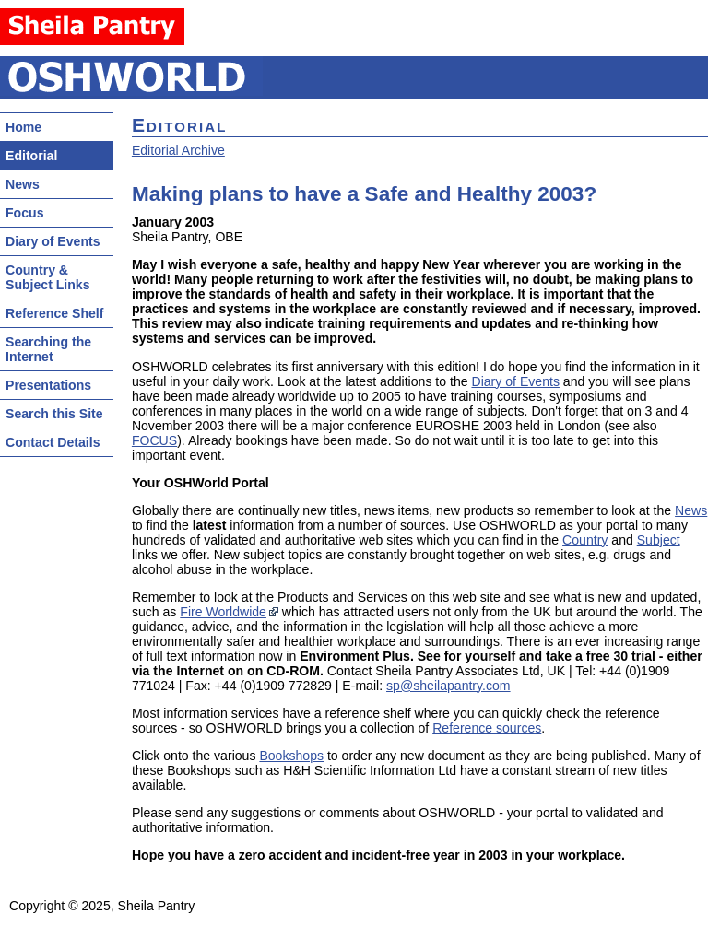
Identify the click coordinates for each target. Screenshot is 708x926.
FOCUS (154, 440)
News (23, 184)
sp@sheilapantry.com (448, 685)
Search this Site (54, 413)
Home (23, 127)
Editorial (31, 155)
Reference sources (486, 728)
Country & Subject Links (48, 277)
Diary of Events (53, 241)
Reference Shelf (54, 313)
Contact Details (53, 442)
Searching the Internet (48, 349)
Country (585, 540)
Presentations (48, 385)
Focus (24, 212)
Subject (658, 540)
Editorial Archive (178, 150)
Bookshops (291, 755)
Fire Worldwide (223, 611)
